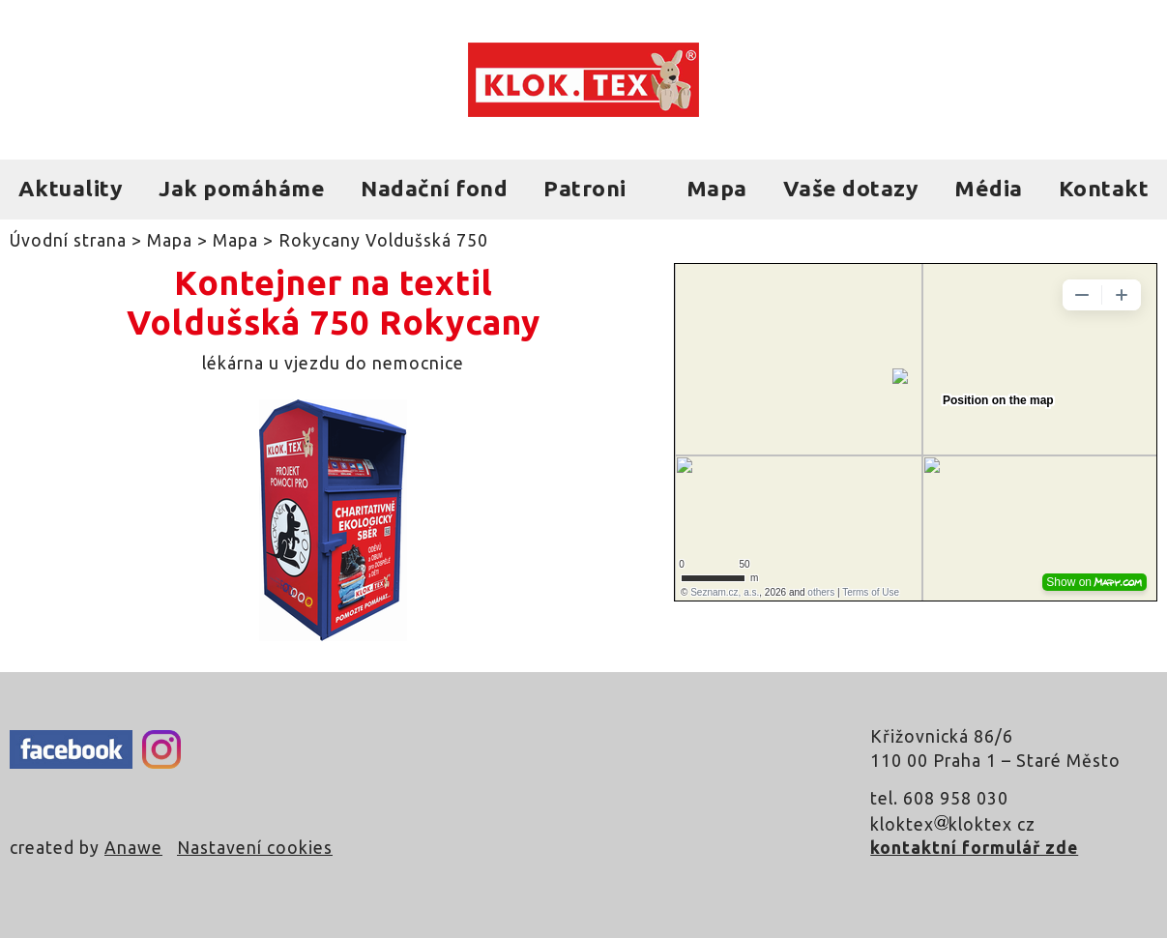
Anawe (133, 847)
